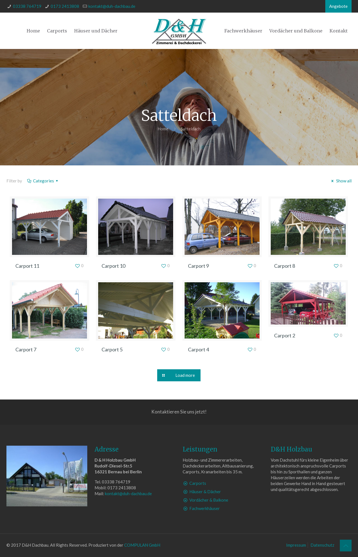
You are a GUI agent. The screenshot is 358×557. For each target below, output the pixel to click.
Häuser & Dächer (205, 491)
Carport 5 (112, 349)
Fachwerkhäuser (204, 508)
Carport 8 (284, 266)
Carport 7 (25, 349)
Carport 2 (284, 335)
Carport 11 (27, 266)
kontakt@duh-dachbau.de (111, 6)
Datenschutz (322, 544)
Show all (340, 180)
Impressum (296, 544)
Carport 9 (198, 266)
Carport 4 (198, 349)
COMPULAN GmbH (142, 544)
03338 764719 (27, 6)
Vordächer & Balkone (208, 499)
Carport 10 (113, 266)
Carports (197, 483)
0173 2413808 (65, 6)
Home (162, 128)
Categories (43, 180)
